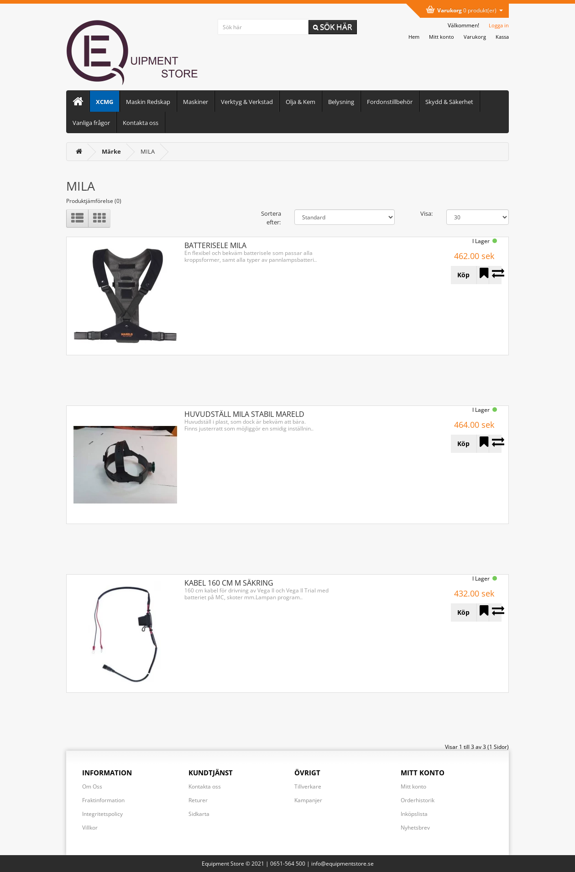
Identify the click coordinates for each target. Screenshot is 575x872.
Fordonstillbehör (390, 102)
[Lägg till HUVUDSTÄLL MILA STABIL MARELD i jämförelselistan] (495, 444)
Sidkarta (198, 814)
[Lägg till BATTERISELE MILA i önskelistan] (482, 275)
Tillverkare (307, 786)
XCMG (104, 102)
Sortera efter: (271, 217)
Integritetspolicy (102, 814)
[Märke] (111, 151)
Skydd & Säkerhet (449, 102)
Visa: (426, 213)
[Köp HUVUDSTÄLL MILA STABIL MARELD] (463, 444)
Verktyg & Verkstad (247, 102)
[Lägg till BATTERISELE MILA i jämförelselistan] (495, 275)
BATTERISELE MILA (215, 245)
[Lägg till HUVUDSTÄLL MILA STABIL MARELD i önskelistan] (482, 444)
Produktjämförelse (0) (93, 201)
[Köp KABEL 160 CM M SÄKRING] (463, 612)
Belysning (341, 102)
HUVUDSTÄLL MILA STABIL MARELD (244, 414)
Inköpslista (414, 814)
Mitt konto (413, 786)
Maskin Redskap (148, 102)
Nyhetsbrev (415, 827)
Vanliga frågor (91, 123)
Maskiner (195, 102)
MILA (148, 151)
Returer (198, 800)
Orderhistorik (417, 800)
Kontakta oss (140, 123)
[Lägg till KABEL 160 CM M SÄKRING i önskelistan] (482, 612)
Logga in (499, 25)
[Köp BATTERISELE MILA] (463, 275)
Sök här (332, 26)
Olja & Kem (300, 102)
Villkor (90, 827)
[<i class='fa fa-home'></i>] (79, 151)
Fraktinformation (103, 800)
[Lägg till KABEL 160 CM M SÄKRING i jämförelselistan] (495, 612)
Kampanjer (308, 800)
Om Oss (92, 786)
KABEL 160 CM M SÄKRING (228, 583)
